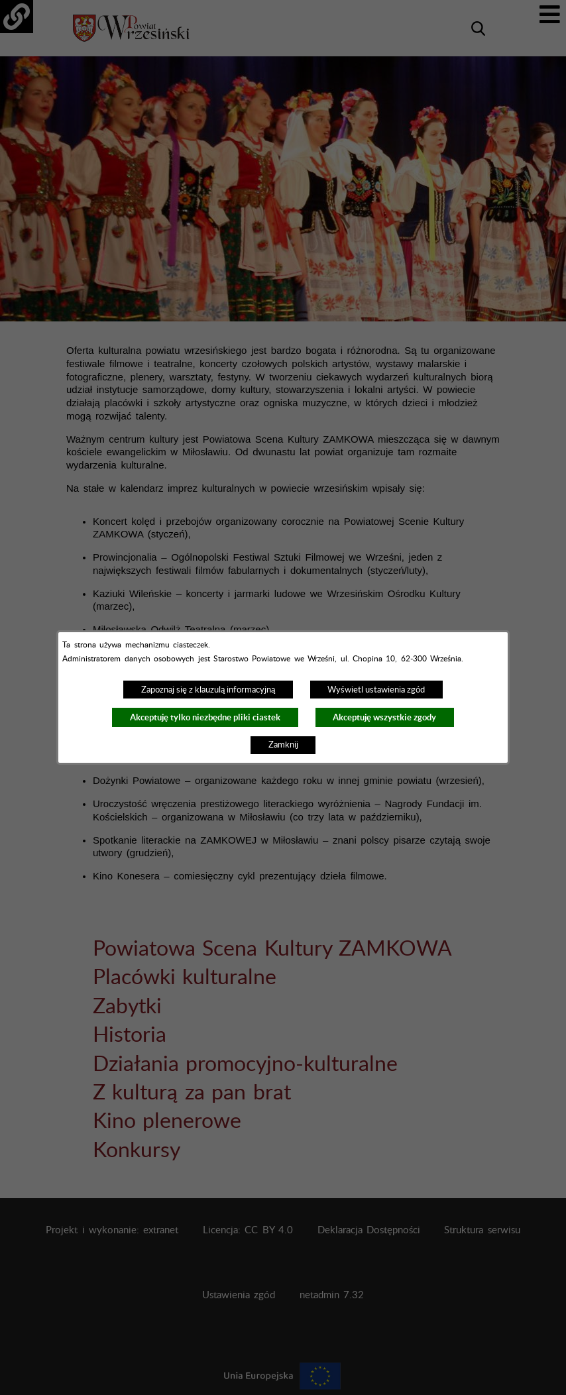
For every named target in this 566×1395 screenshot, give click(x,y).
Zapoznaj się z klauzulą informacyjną (208, 690)
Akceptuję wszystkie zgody (384, 717)
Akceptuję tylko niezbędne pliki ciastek (205, 717)
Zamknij (283, 745)
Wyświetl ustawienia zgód (376, 690)
